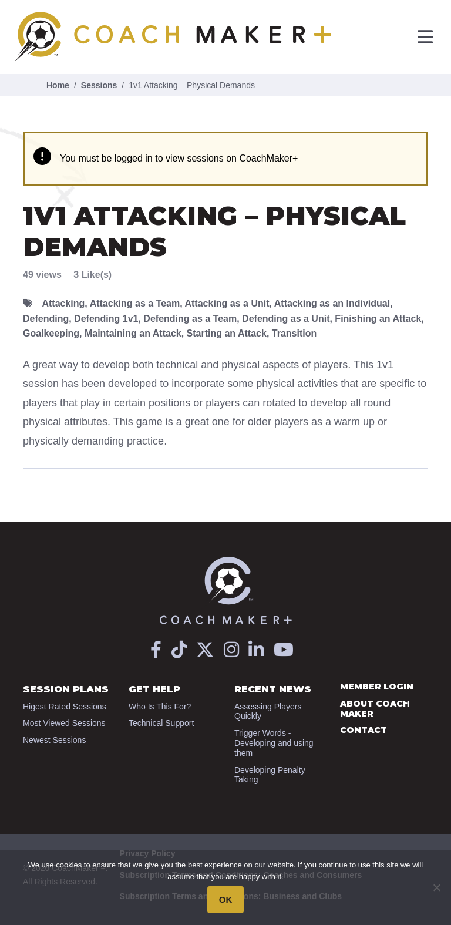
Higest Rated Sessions (64, 706)
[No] (436, 887)
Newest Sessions (54, 740)
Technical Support (161, 723)
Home (57, 85)
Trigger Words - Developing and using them (274, 743)
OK (226, 899)
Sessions (99, 85)
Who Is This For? (160, 706)
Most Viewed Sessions (64, 723)
